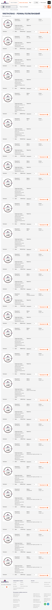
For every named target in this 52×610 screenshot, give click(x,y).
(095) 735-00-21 (16, 595)
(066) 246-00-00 (47, 595)
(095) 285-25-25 (36, 606)
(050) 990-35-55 (16, 606)
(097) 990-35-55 (16, 604)
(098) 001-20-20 (36, 604)
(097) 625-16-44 (16, 599)
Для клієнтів (46, 584)
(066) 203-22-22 (47, 600)
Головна (3, 9)
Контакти (22, 588)
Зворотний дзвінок (23, 2)
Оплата (14, 584)
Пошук (7, 9)
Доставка (15, 586)
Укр (30, 2)
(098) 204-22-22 (36, 593)
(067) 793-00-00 (16, 593)
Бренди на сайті (47, 582)
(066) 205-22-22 (36, 600)
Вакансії (21, 584)
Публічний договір (24, 586)
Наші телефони (14, 2)
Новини (21, 582)
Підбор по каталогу (35, 582)
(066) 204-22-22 (36, 595)
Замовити (29, 31)
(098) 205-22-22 (36, 599)
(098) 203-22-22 (47, 598)
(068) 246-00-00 (47, 593)
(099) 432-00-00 (16, 600)
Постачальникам (47, 586)
